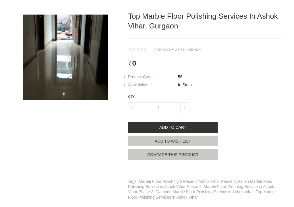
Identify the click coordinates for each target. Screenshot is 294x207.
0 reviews (162, 49)
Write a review (188, 49)
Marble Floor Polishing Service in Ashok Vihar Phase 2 (187, 182)
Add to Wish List (174, 141)
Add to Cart (173, 127)
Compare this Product (174, 155)
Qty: (132, 97)
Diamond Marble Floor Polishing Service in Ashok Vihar (204, 192)
